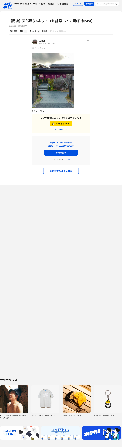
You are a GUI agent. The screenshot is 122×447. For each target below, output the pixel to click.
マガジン (42, 4)
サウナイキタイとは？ (22, 4)
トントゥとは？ (61, 129)
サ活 (35, 4)
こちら (68, 159)
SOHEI (42, 40)
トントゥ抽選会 (62, 4)
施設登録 (51, 4)
